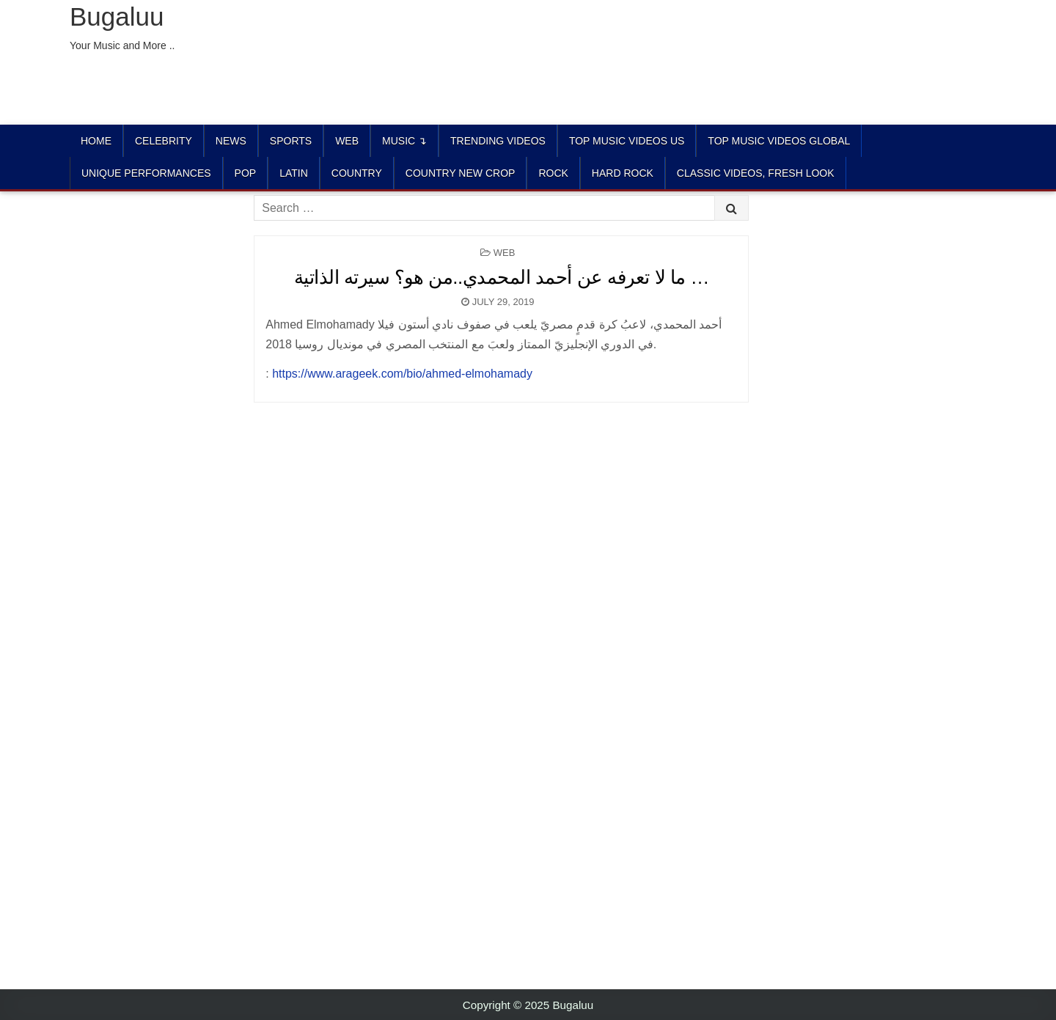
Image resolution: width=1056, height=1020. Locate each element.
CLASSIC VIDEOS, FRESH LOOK (756, 173)
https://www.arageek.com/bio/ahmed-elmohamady (402, 373)
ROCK (553, 173)
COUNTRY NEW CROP (461, 173)
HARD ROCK (622, 173)
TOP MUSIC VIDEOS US (626, 141)
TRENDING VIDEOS (498, 141)
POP (246, 173)
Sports (291, 141)
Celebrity (163, 141)
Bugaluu (117, 16)
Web (347, 141)
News (231, 141)
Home (96, 141)
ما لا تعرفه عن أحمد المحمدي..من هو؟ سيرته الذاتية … (501, 277)
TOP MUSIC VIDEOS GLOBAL (779, 141)
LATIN (293, 173)
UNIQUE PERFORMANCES (146, 173)
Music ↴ (404, 141)
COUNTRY (356, 173)
